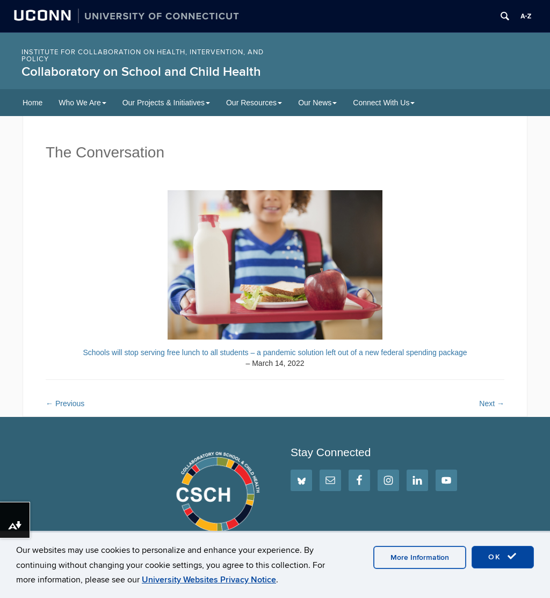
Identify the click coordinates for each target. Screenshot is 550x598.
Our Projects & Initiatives (166, 102)
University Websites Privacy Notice (209, 579)
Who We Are (82, 102)
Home (32, 102)
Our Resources (254, 102)
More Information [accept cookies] (419, 557)
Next (491, 403)
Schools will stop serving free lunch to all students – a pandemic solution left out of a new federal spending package (275, 352)
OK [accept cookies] (502, 556)
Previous (65, 403)
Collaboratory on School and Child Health (141, 72)
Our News (317, 102)
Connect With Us (384, 102)
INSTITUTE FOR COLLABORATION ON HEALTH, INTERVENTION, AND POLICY (142, 55)
